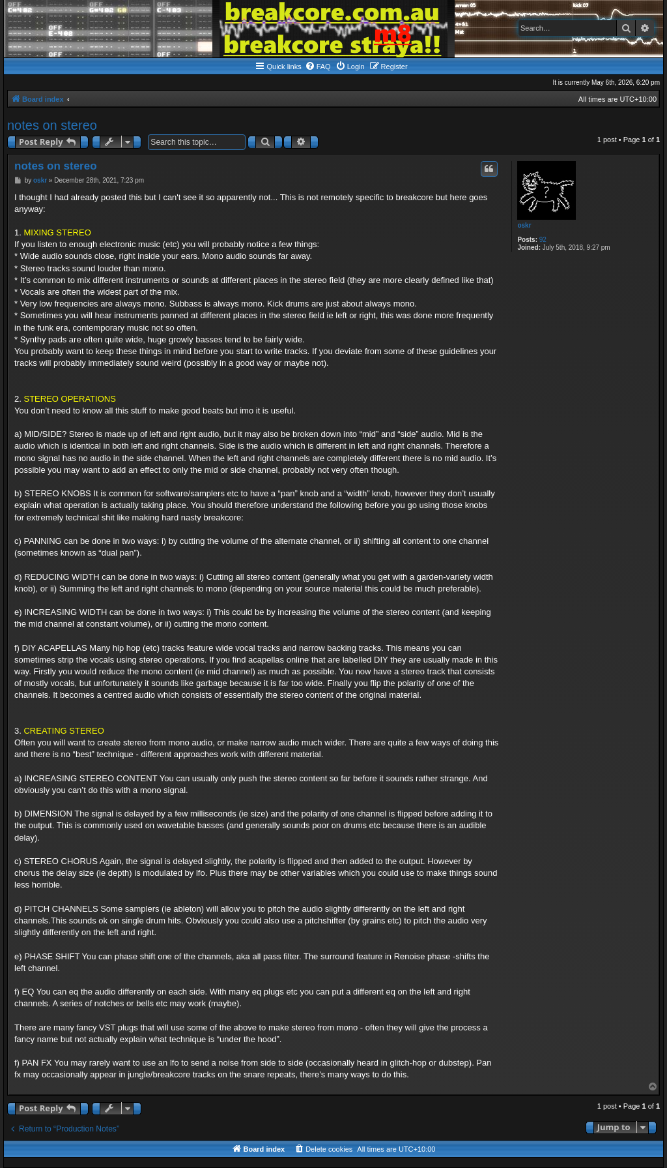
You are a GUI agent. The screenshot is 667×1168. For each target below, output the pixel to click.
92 (542, 239)
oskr (524, 225)
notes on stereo (52, 125)
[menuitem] (318, 66)
